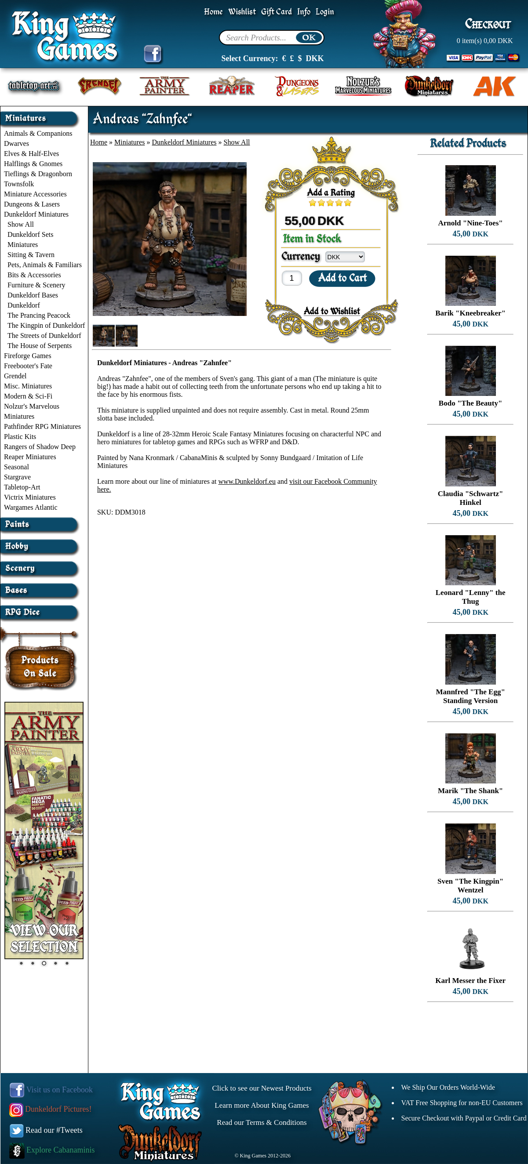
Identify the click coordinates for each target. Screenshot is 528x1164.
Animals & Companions (38, 133)
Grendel (15, 376)
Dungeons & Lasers (32, 204)
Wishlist (242, 12)
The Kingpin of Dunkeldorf (46, 325)
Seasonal (16, 467)
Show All (20, 224)
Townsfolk (19, 184)
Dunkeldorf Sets (30, 234)
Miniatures (22, 244)
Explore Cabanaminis (52, 1150)
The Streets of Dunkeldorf (44, 335)
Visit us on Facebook (51, 1089)
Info (303, 12)
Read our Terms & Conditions (261, 1122)
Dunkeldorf (23, 305)
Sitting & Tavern (31, 254)
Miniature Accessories (35, 194)
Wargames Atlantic (31, 507)
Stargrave (17, 477)
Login (325, 12)
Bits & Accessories (34, 275)
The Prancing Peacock (38, 315)
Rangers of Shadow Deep (40, 446)
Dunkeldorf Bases (32, 295)
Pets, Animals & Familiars (44, 264)
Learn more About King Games (262, 1105)
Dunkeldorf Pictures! (50, 1109)
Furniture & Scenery (36, 285)
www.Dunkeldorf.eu (246, 481)
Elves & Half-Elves (31, 153)
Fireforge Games (27, 355)
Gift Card (276, 12)
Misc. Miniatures (28, 386)
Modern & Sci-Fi (28, 396)
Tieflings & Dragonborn (38, 174)
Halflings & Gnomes (33, 163)
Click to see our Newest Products (261, 1088)
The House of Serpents (39, 345)
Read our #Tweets (46, 1130)
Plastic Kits (20, 436)
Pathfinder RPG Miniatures (42, 426)
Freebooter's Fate (28, 366)
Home (213, 12)
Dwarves (16, 143)
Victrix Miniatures (30, 497)
